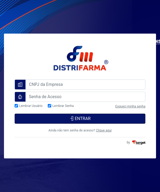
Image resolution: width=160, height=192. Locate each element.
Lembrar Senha (63, 106)
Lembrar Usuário (30, 106)
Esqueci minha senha (130, 106)
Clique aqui (103, 130)
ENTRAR (80, 118)
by (136, 142)
